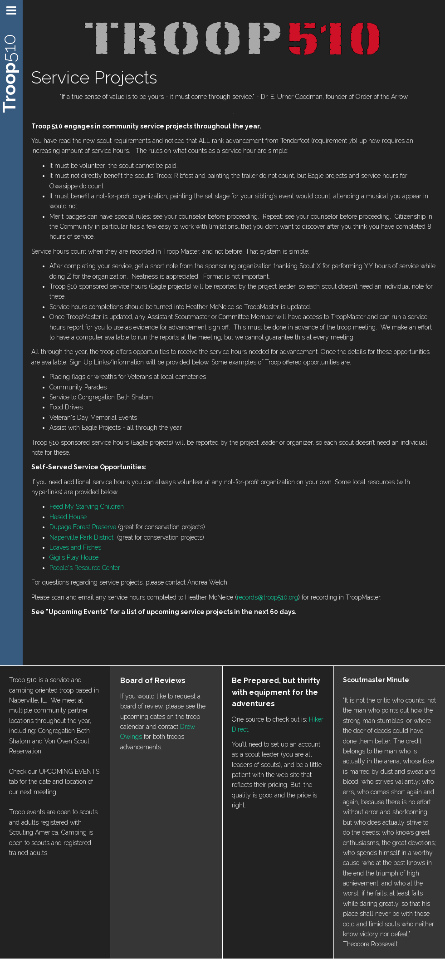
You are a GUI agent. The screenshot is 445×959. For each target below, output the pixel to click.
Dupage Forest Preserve (82, 527)
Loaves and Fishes (75, 547)
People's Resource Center (84, 567)
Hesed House (68, 517)
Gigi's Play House (73, 557)
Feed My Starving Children (86, 506)
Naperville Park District (81, 537)
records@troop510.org (267, 597)
